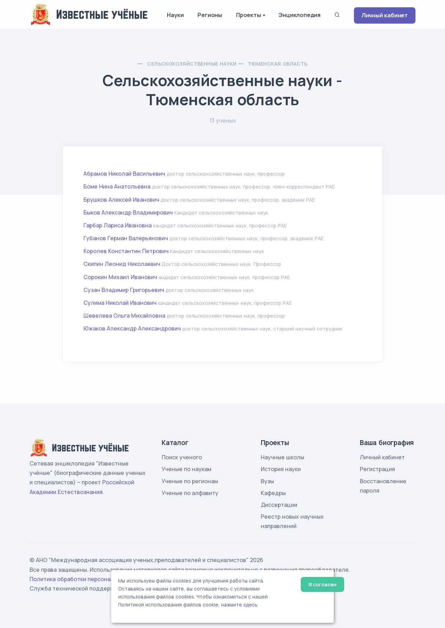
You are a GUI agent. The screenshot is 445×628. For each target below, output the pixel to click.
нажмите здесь (239, 605)
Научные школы (282, 457)
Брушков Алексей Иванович (121, 199)
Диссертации (279, 505)
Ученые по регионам (190, 481)
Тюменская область (278, 63)
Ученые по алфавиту (190, 493)
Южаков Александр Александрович (132, 328)
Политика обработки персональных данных (90, 579)
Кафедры (273, 493)
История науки (281, 469)
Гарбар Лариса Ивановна (117, 225)
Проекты (248, 15)
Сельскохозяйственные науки (191, 63)
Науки (175, 15)
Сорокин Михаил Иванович (120, 277)
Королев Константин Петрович (126, 251)
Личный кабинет (385, 15)
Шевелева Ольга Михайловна (124, 315)
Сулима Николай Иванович (119, 303)
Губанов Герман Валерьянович (125, 238)
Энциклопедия (299, 15)
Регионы (209, 15)
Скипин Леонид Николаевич (121, 264)
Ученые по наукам (186, 469)
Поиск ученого (182, 457)
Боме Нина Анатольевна (117, 186)
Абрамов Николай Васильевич (124, 173)
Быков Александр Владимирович (128, 212)
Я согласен (322, 584)
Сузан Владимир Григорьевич (123, 290)
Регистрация (377, 469)
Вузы (267, 481)
